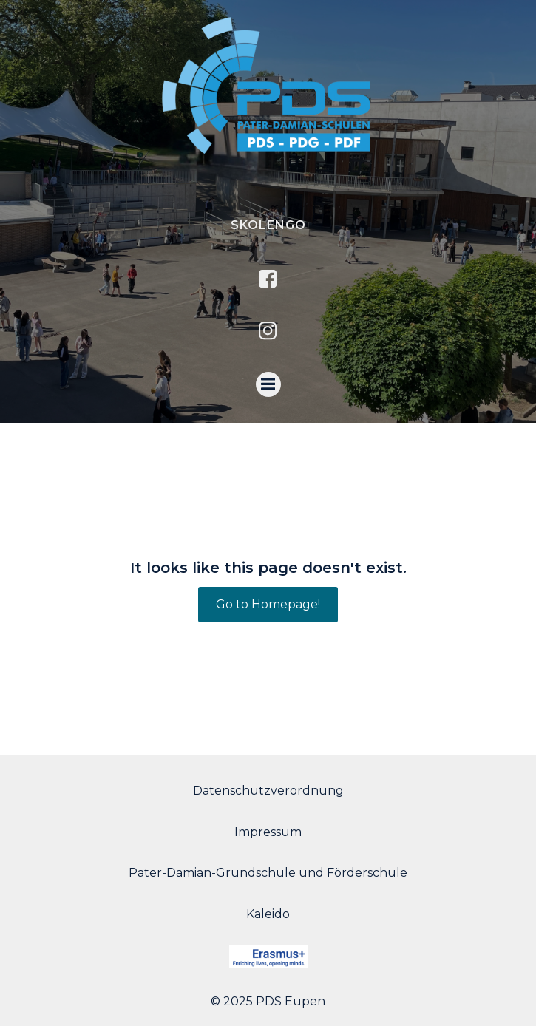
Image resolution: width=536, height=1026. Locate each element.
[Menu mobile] (268, 384)
